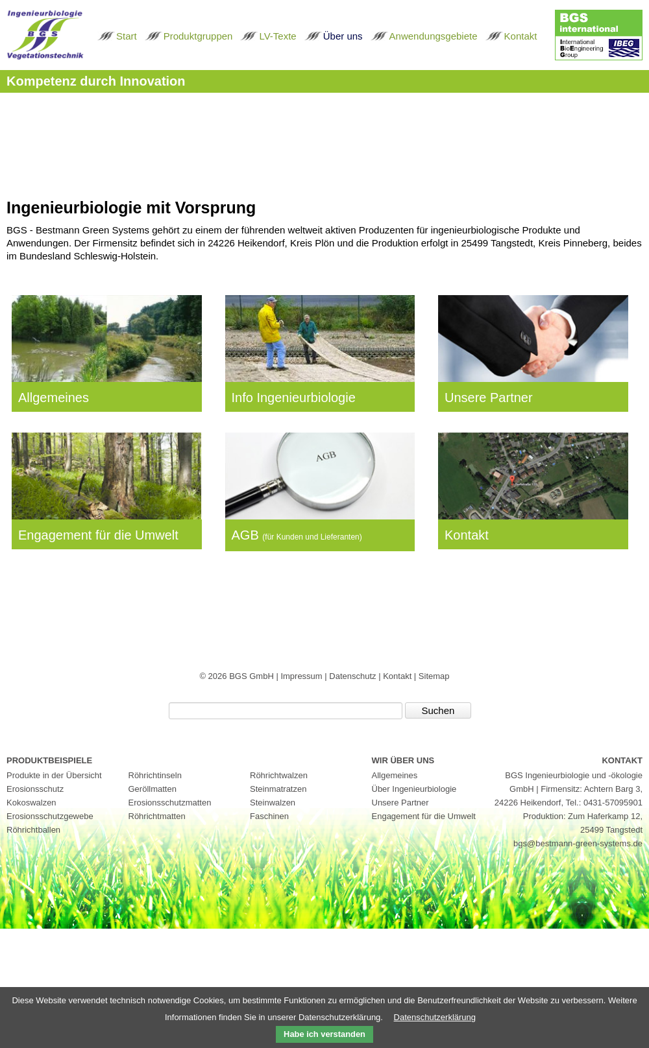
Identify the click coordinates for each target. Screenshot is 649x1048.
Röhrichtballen (33, 830)
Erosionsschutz (35, 789)
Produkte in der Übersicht (54, 775)
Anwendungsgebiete (433, 36)
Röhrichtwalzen (279, 775)
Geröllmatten (153, 789)
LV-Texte (277, 36)
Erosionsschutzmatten (170, 802)
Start (126, 36)
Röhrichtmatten (157, 816)
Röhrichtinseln (155, 775)
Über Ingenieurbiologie (414, 789)
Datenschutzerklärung (435, 1017)
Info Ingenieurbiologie (294, 397)
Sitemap (434, 676)
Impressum (302, 676)
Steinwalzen (272, 802)
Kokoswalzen (31, 802)
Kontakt (520, 36)
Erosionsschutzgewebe (49, 816)
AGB (297, 535)
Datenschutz (353, 676)
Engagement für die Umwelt (98, 535)
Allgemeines (53, 397)
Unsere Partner (489, 397)
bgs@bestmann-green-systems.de (578, 843)
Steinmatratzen (278, 789)
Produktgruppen (198, 36)
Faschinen (269, 816)
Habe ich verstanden (324, 1034)
